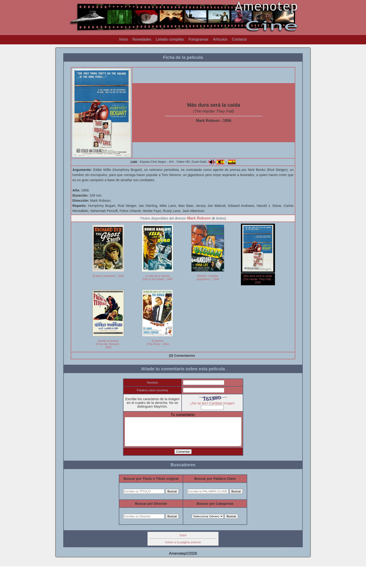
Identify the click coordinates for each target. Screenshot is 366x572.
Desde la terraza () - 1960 (108, 344)
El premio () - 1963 (157, 342)
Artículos (220, 39)
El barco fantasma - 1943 (108, 276)
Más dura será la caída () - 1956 (258, 279)
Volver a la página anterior (183, 548)
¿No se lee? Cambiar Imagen (215, 403)
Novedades (141, 39)
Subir (183, 541)
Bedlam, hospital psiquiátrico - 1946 (207, 277)
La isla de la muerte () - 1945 (157, 277)
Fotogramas (198, 39)
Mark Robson (199, 218)
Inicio (123, 39)
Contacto (239, 39)
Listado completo (170, 39)
